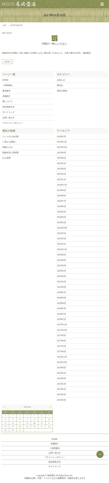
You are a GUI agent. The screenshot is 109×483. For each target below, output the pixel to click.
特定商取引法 (8, 107)
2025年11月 (62, 142)
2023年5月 (61, 233)
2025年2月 (61, 174)
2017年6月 (61, 341)
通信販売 (6, 91)
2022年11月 (62, 249)
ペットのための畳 (10, 136)
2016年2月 (61, 384)
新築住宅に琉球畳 (10, 153)
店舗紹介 (6, 96)
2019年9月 (61, 287)
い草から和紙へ (9, 142)
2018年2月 (61, 314)
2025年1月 (61, 179)
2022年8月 (61, 260)
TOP (4, 25)
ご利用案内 (7, 85)
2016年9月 (61, 368)
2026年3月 (61, 136)
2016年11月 (62, 357)
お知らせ (61, 80)
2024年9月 (61, 190)
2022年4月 (61, 276)
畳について (7, 101)
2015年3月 (61, 400)
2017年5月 (61, 346)
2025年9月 (61, 153)
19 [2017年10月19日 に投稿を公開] (34, 423)
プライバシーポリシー (12, 123)
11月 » (50, 407)
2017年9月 (61, 335)
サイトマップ (8, 112)
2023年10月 (62, 228)
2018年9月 (61, 298)
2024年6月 (61, 206)
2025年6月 (61, 158)
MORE (7, 62)
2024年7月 (61, 201)
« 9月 (5, 407)
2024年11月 (62, 185)
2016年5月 (61, 373)
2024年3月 (61, 222)
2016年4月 (61, 378)
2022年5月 (61, 271)
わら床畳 (6, 158)
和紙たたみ (7, 147)
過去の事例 (62, 91)
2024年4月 (61, 217)
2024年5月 (61, 212)
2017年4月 (61, 351)
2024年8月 (61, 196)
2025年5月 (61, 163)
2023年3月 (61, 239)
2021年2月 (61, 282)
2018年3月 (61, 308)
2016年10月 (62, 362)
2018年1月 (61, 319)
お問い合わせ (8, 118)
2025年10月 (62, 147)
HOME (5, 80)
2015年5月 (61, 389)
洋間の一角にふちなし (54, 43)
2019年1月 (61, 292)
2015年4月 (61, 394)
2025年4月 (61, 169)
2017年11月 (62, 325)
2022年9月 (61, 255)
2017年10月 (62, 330)
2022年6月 (61, 265)
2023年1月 (61, 244)
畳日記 (60, 85)
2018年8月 (61, 303)
